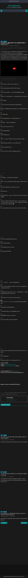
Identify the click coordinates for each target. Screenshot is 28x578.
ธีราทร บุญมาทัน (22, 392)
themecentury (21, 576)
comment (6, 392)
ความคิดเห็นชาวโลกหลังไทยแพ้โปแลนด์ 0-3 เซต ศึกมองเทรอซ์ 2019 (4, 522)
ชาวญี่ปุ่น (17, 392)
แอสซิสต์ (7, 394)
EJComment (11, 45)
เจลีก (5, 394)
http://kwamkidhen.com (11, 400)
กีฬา (1, 41)
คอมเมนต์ (4, 41)
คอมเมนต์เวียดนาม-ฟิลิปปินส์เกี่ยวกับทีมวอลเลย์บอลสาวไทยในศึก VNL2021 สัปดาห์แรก (13, 514)
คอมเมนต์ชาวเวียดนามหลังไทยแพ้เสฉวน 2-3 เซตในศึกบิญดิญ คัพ (24, 522)
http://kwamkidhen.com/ (10, 365)
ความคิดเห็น (10, 392)
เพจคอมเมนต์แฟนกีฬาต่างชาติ (10, 364)
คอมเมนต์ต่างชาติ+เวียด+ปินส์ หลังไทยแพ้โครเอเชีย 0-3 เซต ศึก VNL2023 (14, 437)
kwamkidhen (14, 6)
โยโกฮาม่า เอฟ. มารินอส (13, 394)
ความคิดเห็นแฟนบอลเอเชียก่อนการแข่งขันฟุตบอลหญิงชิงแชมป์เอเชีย (14, 474)
